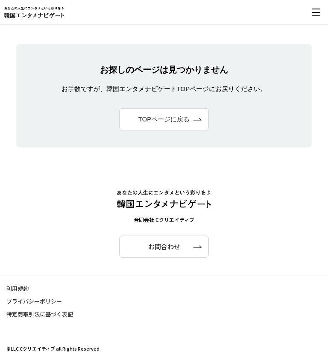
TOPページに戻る (164, 119)
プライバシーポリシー (34, 301)
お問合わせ (164, 246)
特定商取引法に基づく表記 (39, 314)
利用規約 (17, 288)
